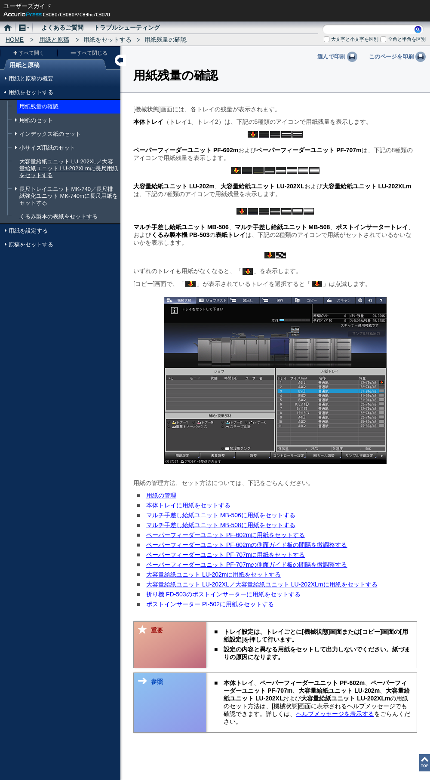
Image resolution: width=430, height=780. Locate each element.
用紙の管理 (161, 495)
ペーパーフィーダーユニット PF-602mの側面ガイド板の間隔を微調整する (246, 544)
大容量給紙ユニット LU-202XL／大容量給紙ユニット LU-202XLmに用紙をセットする (262, 584)
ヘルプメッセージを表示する (335, 713)
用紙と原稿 (54, 39)
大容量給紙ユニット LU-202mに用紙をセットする (213, 574)
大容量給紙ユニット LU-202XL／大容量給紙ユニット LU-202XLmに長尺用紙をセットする (68, 168)
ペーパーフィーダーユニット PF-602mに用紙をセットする (225, 534)
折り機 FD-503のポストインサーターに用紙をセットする (223, 594)
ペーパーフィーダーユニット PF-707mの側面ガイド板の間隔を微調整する (246, 564)
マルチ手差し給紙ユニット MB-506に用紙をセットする (220, 515)
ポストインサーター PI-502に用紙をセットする (210, 604)
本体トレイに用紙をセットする (188, 505)
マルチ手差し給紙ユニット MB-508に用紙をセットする (220, 525)
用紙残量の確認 (38, 106)
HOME (15, 39)
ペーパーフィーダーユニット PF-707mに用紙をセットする (225, 554)
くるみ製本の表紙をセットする (58, 216)
